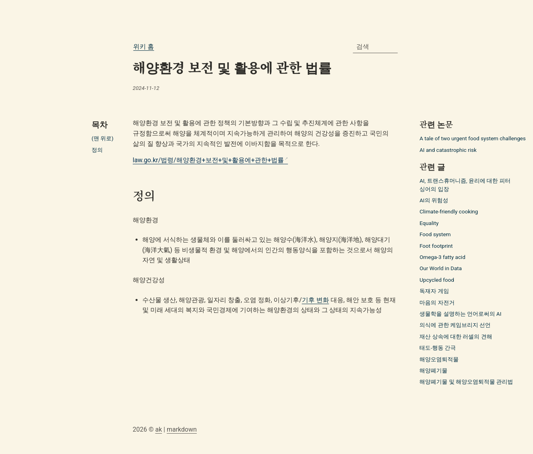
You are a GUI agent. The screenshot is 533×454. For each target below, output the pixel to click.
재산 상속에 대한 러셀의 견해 (455, 336)
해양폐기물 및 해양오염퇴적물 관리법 (466, 381)
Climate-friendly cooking (448, 211)
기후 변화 (315, 300)
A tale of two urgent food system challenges (472, 138)
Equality (429, 223)
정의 (97, 150)
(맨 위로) (103, 138)
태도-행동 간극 (437, 347)
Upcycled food (436, 280)
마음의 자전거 (436, 302)
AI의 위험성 (433, 200)
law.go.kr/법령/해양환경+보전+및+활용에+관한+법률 (208, 160)
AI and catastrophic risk (448, 150)
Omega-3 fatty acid (442, 257)
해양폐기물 (433, 370)
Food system (435, 234)
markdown (182, 429)
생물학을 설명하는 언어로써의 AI (460, 314)
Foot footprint (436, 246)
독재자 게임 (434, 291)
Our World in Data (440, 268)
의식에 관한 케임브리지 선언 (455, 325)
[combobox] (375, 46)
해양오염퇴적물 (439, 359)
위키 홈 (143, 46)
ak (158, 429)
